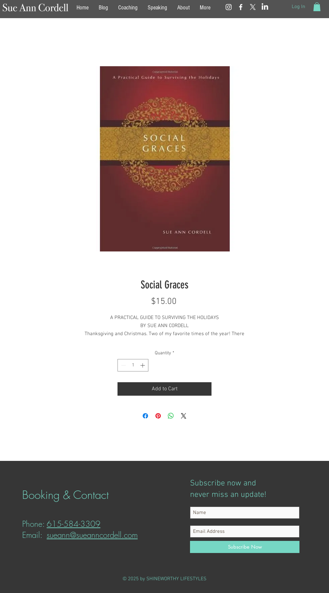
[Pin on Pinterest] (158, 416)
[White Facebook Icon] (241, 7)
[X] (253, 7)
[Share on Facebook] (145, 416)
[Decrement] (123, 365)
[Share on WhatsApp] (171, 416)
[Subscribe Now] (244, 547)
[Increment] (143, 365)
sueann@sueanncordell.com (92, 534)
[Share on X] (184, 416)
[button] (317, 6)
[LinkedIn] (265, 7)
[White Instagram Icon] (229, 7)
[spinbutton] (133, 365)
